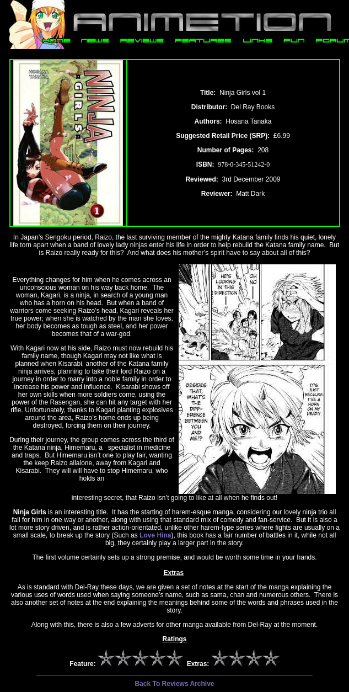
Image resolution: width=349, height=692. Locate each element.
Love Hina (155, 535)
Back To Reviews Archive (174, 684)
